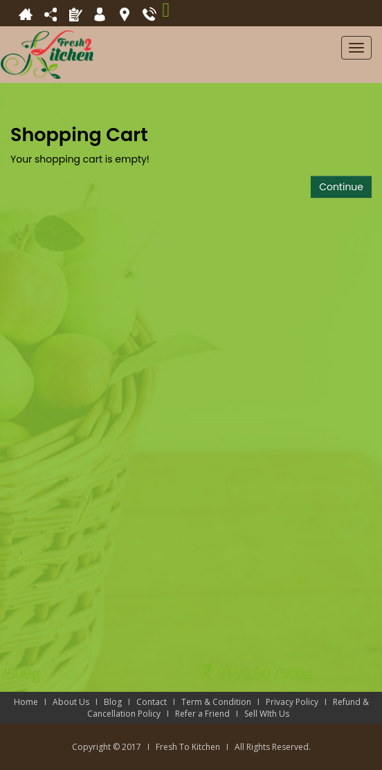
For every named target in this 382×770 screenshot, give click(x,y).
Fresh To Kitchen (188, 747)
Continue (341, 187)
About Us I (78, 702)
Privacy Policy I (299, 702)
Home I (33, 702)
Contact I (158, 702)
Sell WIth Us (269, 713)
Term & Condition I (223, 702)
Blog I (120, 702)
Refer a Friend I (209, 713)
